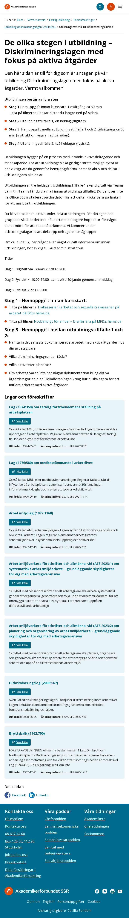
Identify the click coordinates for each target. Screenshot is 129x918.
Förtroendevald (36, 20)
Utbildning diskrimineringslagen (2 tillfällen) (30, 27)
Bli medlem (14, 818)
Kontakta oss (15, 826)
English (48, 901)
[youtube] (120, 891)
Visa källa (20, 421)
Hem (20, 20)
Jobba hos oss (16, 854)
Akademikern (94, 818)
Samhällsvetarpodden (62, 839)
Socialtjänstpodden (60, 860)
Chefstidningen (96, 826)
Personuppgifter (71, 901)
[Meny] (120, 6)
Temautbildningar (83, 20)
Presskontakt (16, 862)
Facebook (15, 795)
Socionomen (94, 833)
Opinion (33, 901)
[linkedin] (112, 891)
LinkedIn (38, 795)
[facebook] (97, 891)
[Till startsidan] (28, 6)
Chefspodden (55, 818)
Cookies (94, 901)
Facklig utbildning (59, 20)
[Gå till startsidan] (36, 891)
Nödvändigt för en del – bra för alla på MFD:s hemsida (77, 321)
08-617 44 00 (15, 833)
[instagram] (104, 891)
